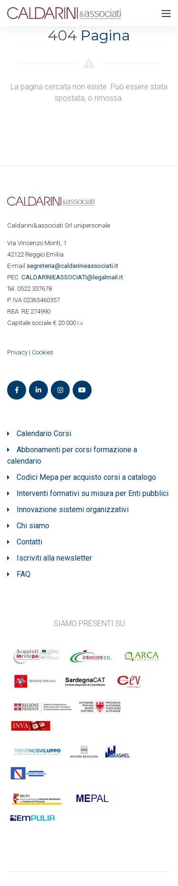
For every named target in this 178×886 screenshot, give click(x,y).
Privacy (17, 352)
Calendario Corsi (44, 433)
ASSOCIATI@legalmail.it (73, 277)
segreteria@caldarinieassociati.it (73, 265)
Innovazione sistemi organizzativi (73, 509)
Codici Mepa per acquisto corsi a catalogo (86, 477)
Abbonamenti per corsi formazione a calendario (72, 455)
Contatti (29, 541)
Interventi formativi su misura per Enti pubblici (93, 493)
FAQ (23, 574)
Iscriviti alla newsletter (54, 557)
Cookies (43, 352)
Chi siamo (33, 525)
